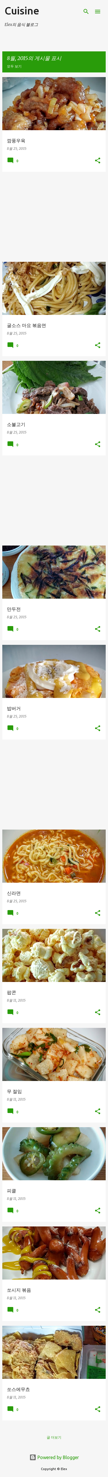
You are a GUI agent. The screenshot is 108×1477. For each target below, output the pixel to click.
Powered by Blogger (54, 1457)
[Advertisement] (54, 216)
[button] (97, 161)
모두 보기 (14, 66)
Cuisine (22, 10)
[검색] (86, 11)
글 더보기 (54, 1437)
